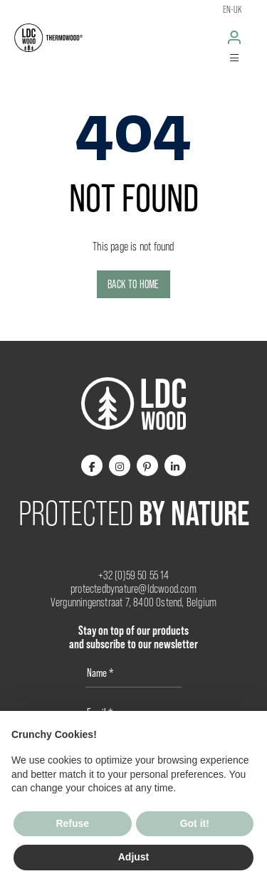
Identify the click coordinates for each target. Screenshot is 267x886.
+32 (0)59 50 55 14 (133, 575)
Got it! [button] (194, 823)
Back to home (133, 284)
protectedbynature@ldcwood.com (133, 589)
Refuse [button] (72, 823)
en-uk (232, 9)
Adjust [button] (134, 857)
